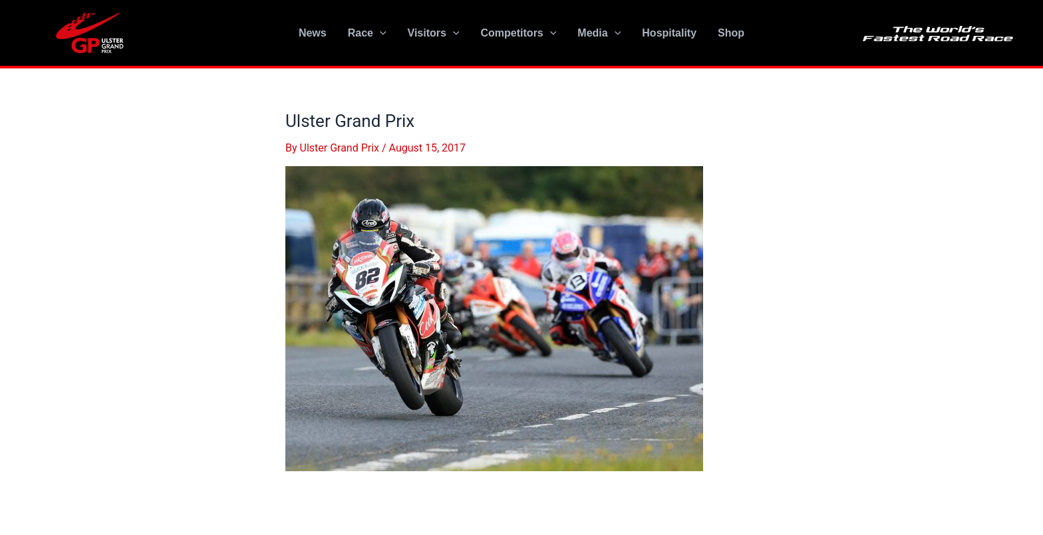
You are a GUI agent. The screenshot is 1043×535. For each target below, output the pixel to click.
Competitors (519, 33)
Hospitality (669, 33)
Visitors (434, 33)
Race (367, 33)
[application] (379, 33)
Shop (731, 33)
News (313, 33)
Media (599, 33)
